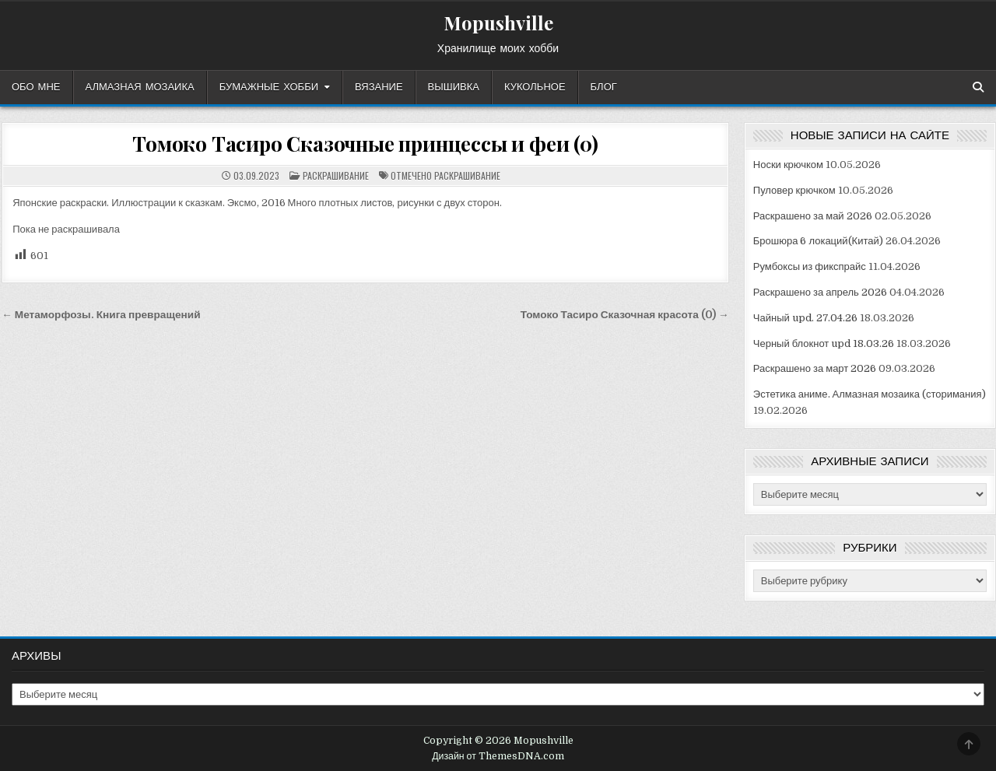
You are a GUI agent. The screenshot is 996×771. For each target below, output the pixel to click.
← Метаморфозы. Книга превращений (101, 315)
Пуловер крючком (794, 190)
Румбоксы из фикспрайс (809, 266)
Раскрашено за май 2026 (812, 216)
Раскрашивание (336, 175)
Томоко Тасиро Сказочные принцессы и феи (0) (365, 143)
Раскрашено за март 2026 (814, 368)
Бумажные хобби (268, 87)
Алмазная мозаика (140, 87)
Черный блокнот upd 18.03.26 (824, 343)
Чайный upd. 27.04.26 (805, 318)
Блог (604, 87)
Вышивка (453, 87)
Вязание (379, 87)
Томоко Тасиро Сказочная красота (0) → (625, 315)
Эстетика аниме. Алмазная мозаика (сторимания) (869, 394)
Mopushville (498, 22)
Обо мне (36, 87)
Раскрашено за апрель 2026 (820, 292)
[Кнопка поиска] (978, 87)
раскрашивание (467, 175)
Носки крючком (788, 164)
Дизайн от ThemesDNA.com (498, 756)
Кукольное (535, 87)
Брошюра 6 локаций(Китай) (818, 241)
